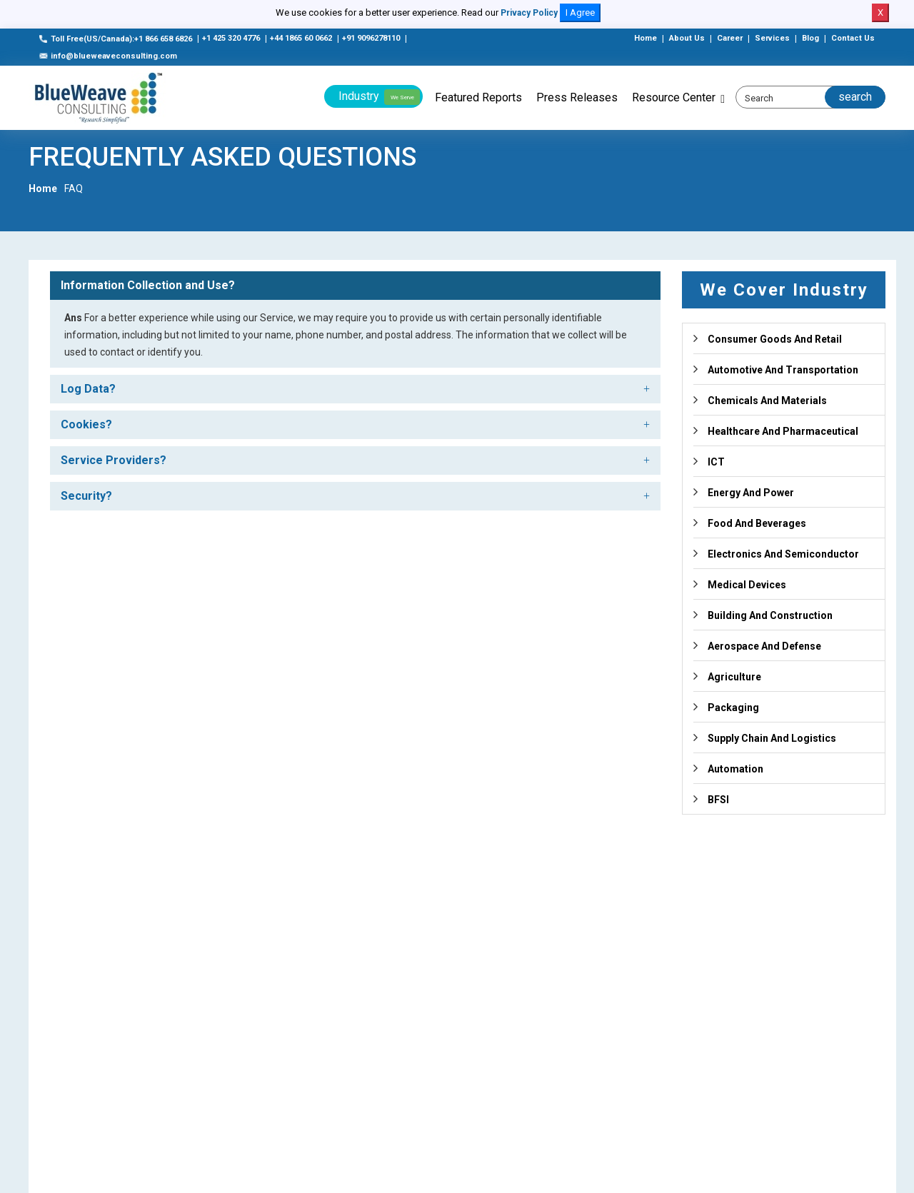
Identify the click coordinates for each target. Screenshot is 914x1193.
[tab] (355, 285)
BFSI (718, 799)
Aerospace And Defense (764, 646)
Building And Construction (770, 615)
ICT (716, 462)
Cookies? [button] (86, 424)
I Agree (580, 12)
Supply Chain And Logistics (772, 738)
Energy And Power (751, 492)
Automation (735, 769)
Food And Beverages (757, 523)
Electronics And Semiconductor (783, 554)
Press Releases (577, 97)
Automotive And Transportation (783, 370)
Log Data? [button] (88, 389)
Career (730, 38)
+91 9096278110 (371, 38)
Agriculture (734, 677)
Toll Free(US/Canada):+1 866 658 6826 (115, 39)
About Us (687, 38)
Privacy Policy (529, 13)
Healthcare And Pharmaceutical (783, 431)
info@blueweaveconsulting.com (108, 56)
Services (772, 38)
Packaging (733, 707)
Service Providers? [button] (113, 460)
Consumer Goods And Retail (775, 339)
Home (645, 38)
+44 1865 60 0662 (301, 38)
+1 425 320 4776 (231, 38)
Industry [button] (379, 97)
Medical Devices (747, 584)
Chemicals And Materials (767, 400)
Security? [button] (86, 496)
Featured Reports (478, 97)
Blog (810, 38)
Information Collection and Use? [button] (148, 285)
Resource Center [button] (673, 97)
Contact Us (853, 38)
